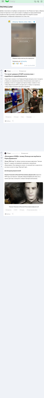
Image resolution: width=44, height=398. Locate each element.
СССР (16, 210)
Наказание (29, 117)
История (16, 117)
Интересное (22, 71)
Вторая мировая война (32, 210)
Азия (23, 117)
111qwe (9, 71)
